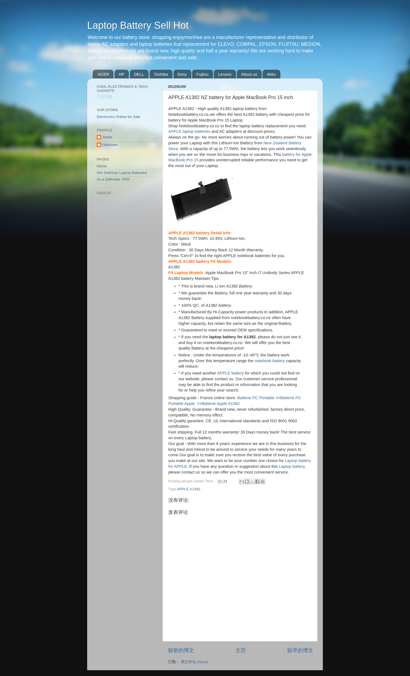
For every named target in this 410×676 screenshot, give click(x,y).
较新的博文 (181, 650)
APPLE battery (230, 373)
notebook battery (270, 361)
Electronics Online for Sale (118, 117)
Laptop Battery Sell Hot (138, 25)
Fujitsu (202, 74)
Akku (271, 74)
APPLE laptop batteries (189, 131)
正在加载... (106, 97)
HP (121, 74)
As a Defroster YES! (113, 179)
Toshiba (161, 74)
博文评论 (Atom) (194, 662)
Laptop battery (292, 466)
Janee (107, 137)
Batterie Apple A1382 (221, 403)
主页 (240, 650)
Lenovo (224, 74)
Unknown (110, 145)
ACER (103, 74)
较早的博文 (300, 650)
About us (249, 74)
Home (102, 166)
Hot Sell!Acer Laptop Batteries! (122, 173)
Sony (182, 74)
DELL (139, 74)
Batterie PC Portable (255, 398)
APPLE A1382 (189, 489)
